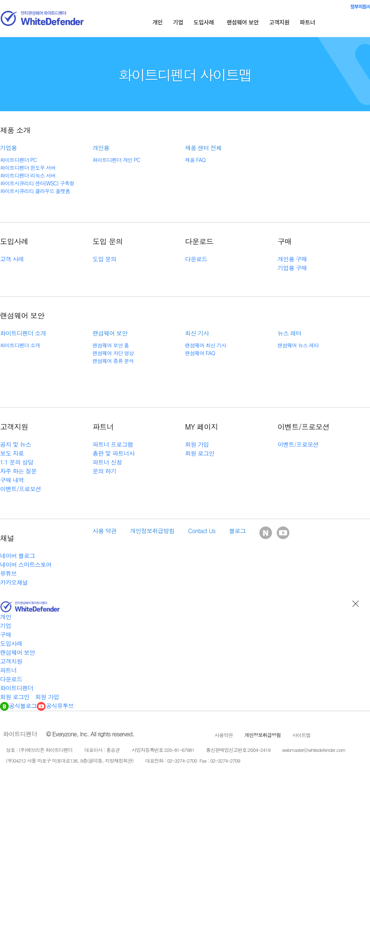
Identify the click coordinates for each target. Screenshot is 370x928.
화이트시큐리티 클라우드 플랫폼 (35, 191)
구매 (5, 634)
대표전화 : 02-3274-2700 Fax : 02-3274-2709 (192, 760)
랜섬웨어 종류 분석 (113, 360)
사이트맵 (301, 735)
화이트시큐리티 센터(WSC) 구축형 (37, 183)
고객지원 (279, 22)
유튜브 (8, 573)
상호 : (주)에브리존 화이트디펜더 (39, 749)
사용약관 (224, 735)
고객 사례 (12, 259)
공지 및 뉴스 (15, 444)
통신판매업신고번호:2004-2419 (238, 749)
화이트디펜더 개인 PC (116, 160)
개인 (157, 22)
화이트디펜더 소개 (20, 345)
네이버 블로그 (17, 555)
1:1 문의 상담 (16, 462)
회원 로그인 (199, 453)
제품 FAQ (195, 160)
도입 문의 (104, 259)
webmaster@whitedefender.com (313, 749)
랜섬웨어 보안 (242, 22)
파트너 (307, 22)
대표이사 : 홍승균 (102, 749)
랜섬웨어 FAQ (200, 353)
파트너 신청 (107, 462)
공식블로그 (18, 705)
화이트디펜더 (16, 688)
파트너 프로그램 (112, 444)
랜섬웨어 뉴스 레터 (298, 345)
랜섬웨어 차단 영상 (113, 353)
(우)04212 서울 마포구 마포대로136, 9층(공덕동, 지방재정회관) (70, 760)
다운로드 (196, 259)
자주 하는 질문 (18, 471)
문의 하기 (104, 471)
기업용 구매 (292, 268)
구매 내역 (12, 480)
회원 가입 (197, 444)
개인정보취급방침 (263, 735)
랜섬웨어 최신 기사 (205, 345)
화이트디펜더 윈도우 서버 (28, 167)
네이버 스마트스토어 (25, 564)
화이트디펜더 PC (18, 160)
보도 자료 (12, 453)
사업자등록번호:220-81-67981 (163, 749)
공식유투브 (55, 705)
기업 (178, 22)
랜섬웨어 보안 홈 (110, 345)
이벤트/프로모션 (20, 489)
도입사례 (204, 22)
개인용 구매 (292, 259)
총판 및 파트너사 (113, 453)
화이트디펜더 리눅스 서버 (28, 175)
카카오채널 (14, 582)
